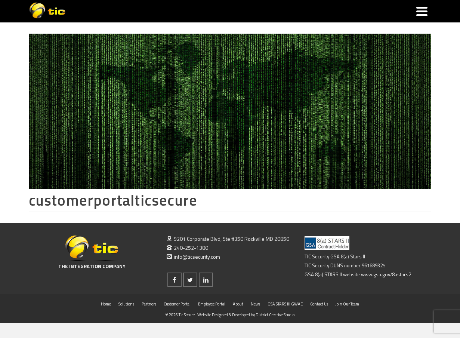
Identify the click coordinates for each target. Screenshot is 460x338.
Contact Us (319, 304)
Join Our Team (347, 304)
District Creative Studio (275, 315)
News (255, 304)
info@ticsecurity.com (193, 257)
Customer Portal (177, 304)
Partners (149, 304)
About (238, 304)
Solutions (126, 304)
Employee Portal (211, 304)
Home (106, 304)
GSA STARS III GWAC (285, 304)
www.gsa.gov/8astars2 (386, 274)
